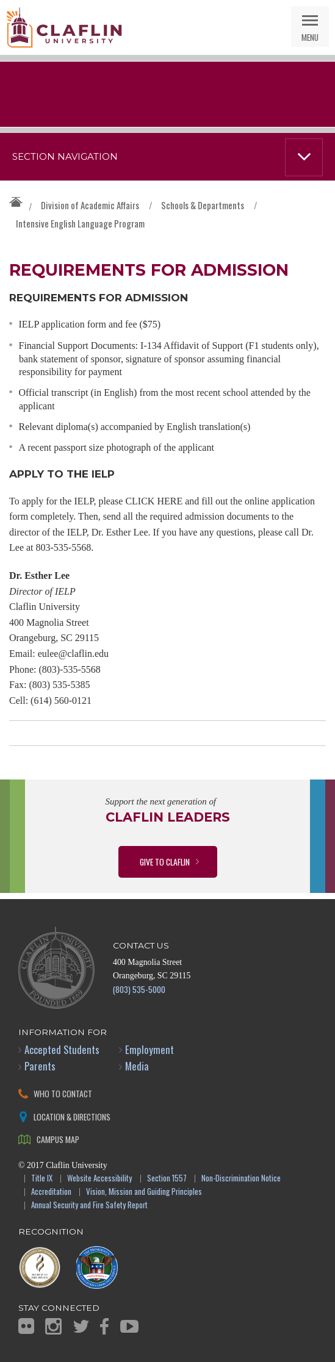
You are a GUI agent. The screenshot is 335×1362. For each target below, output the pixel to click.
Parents (40, 1065)
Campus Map (58, 1139)
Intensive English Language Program (80, 223)
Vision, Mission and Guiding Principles (144, 1192)
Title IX (41, 1179)
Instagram (53, 1326)
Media (137, 1065)
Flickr (26, 1326)
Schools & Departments (202, 205)
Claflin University (64, 27)
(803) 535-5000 (139, 989)
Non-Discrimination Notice (241, 1179)
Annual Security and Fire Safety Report (89, 1206)
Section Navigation (65, 156)
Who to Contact (63, 1093)
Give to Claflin (165, 861)
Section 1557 (167, 1179)
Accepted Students (61, 1049)
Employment (149, 1049)
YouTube (129, 1326)
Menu (310, 36)
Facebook (104, 1326)
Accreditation (51, 1192)
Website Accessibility (99, 1179)
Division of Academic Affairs (90, 205)
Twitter (81, 1326)
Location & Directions (72, 1116)
